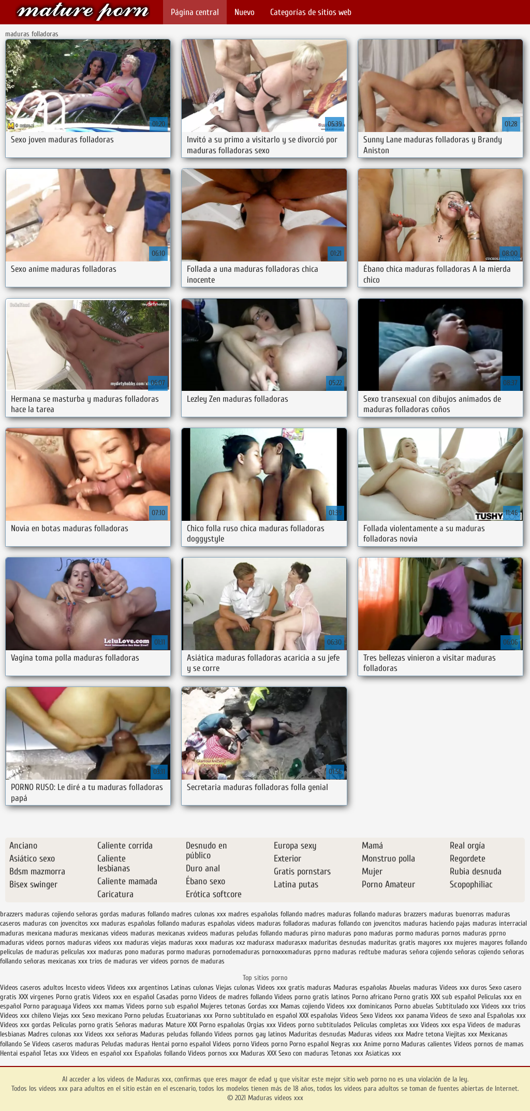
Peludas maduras (125, 1044)
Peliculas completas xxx (386, 1024)
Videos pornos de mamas (489, 1044)
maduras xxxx (188, 942)
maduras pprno (484, 933)
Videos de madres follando (236, 996)
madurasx (260, 942)
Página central (195, 12)
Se (27, 1044)
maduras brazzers (402, 914)
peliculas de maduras (29, 951)
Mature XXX (181, 1024)
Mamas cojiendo (303, 1006)
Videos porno (231, 1044)
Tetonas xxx (348, 1053)
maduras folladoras (283, 923)
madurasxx (291, 942)
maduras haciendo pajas (436, 923)
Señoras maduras (139, 1024)
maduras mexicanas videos (91, 933)
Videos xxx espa (443, 1024)
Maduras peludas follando (176, 1034)
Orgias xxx (261, 1024)
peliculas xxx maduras (92, 951)
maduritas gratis (392, 942)
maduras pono (347, 933)
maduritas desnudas (337, 942)
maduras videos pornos (32, 942)
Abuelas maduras (414, 987)
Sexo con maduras (303, 1053)
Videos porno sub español (163, 1006)
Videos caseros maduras (65, 1044)
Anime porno (382, 1044)
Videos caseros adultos (32, 987)
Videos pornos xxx (213, 1053)
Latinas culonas (192, 987)
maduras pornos (438, 933)
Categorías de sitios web (310, 12)
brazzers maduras (25, 914)
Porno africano (372, 996)
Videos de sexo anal (457, 1015)
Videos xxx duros (463, 987)
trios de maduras (114, 961)
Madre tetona (425, 1034)
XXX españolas (318, 1015)
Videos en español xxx (103, 1053)
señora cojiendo (430, 951)
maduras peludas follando (246, 933)
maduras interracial (500, 923)
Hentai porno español (182, 1044)
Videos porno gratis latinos (312, 996)
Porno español (309, 1044)
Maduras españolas (360, 987)
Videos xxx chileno (26, 1015)
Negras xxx (347, 1044)
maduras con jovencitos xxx (61, 923)
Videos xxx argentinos (138, 987)
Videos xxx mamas (98, 1006)
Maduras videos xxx (83, 12)
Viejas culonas (235, 987)
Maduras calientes (426, 1044)
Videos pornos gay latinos (251, 1034)
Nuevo (244, 12)
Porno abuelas (414, 1006)
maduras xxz (227, 942)
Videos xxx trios (503, 1006)
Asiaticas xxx (383, 1053)
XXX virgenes (36, 996)
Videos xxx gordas (25, 1024)
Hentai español (21, 1053)
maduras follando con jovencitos (356, 923)
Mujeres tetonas (223, 1006)
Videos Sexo (356, 1015)
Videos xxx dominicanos (360, 1006)
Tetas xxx (56, 1053)
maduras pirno (304, 933)
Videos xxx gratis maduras (295, 987)
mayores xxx (435, 942)
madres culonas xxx (198, 914)
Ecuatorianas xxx (189, 1015)
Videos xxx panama (402, 1015)
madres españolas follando (265, 914)
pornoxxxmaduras (287, 951)
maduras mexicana (26, 933)
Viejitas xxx (461, 1034)
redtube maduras (383, 951)
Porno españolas (223, 1024)
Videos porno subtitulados (314, 1024)
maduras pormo (391, 933)
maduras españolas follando (140, 923)
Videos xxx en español (123, 996)
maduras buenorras (456, 914)
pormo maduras (189, 951)
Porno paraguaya (48, 1006)
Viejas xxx (66, 1015)
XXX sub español (453, 996)
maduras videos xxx (95, 942)
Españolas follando (160, 1053)
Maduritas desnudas (317, 1034)
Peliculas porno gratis (83, 1024)
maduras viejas (146, 942)
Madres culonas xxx (55, 1034)
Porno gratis (74, 996)
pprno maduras (335, 951)
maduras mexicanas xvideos (169, 933)
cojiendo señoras (75, 914)
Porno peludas (144, 1015)
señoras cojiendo (477, 951)
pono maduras (145, 951)
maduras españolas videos (218, 923)
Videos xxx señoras (112, 1034)
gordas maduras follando (134, 914)
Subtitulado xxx (458, 1006)
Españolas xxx (506, 1015)
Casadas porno (176, 996)
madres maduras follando (339, 914)
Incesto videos (86, 987)
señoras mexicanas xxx (55, 961)
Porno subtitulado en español (256, 1015)
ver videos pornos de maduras (182, 961)
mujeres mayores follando (491, 942)
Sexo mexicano (102, 1015)
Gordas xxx (264, 1006)
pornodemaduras (236, 951)
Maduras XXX (258, 1053)
